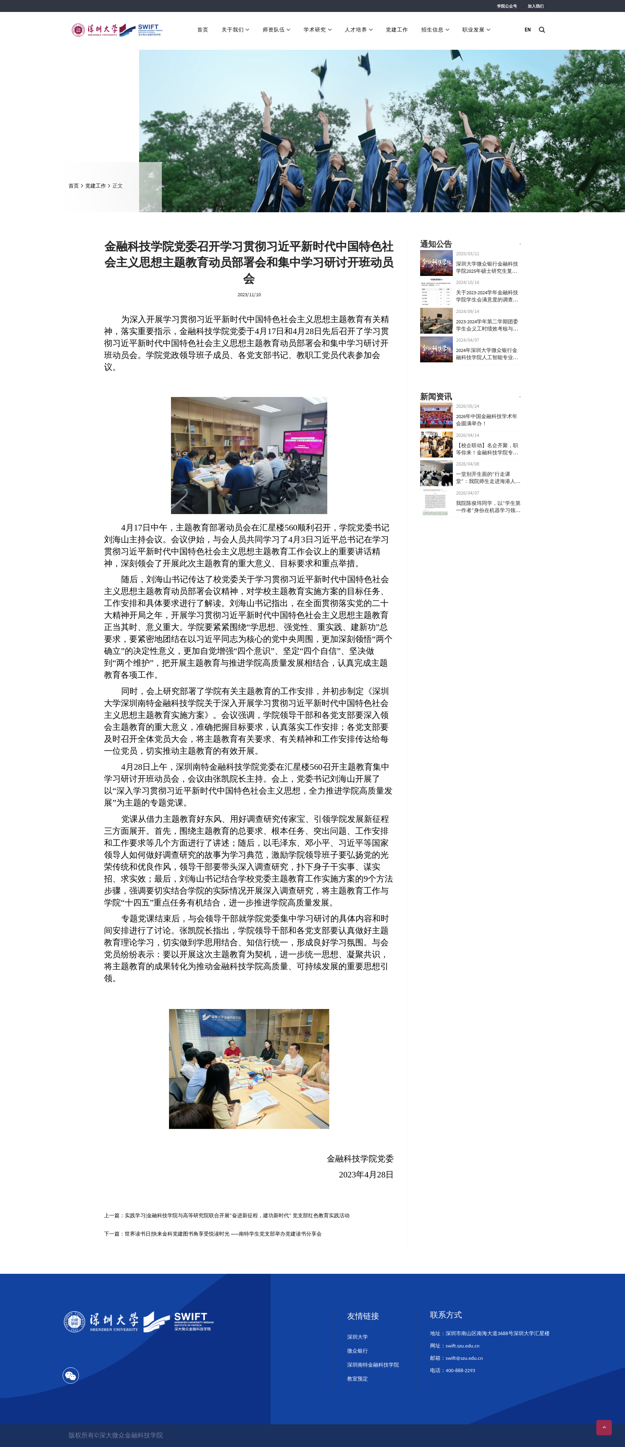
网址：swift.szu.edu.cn (455, 1346)
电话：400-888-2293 (452, 1370)
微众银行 (357, 1350)
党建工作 (397, 29)
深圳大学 (357, 1337)
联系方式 (446, 1315)
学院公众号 (507, 6)
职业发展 (473, 29)
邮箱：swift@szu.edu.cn (456, 1358)
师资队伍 (274, 29)
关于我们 (233, 29)
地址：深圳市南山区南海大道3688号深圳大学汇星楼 (489, 1333)
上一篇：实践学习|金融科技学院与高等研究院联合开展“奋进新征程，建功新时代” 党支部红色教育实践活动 (227, 1215)
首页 (202, 29)
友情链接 (363, 1316)
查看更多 (505, 244)
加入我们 (536, 6)
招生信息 (432, 29)
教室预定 (357, 1378)
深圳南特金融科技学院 (373, 1364)
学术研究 (315, 29)
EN (528, 29)
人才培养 (356, 29)
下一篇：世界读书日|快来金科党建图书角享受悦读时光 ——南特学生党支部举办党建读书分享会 (213, 1233)
